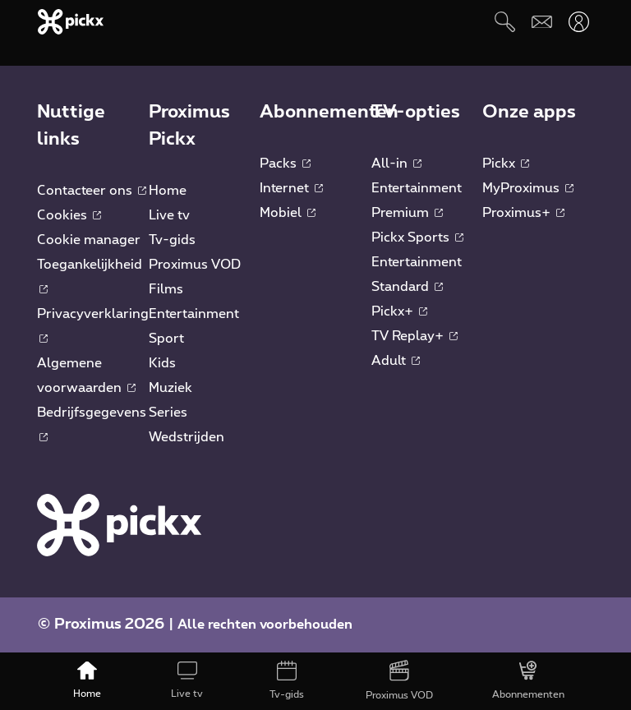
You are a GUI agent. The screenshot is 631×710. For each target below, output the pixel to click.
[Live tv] (187, 681)
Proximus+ (523, 212)
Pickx (505, 163)
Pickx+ (399, 311)
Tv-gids (172, 240)
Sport (166, 338)
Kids (162, 363)
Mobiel (288, 212)
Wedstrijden (186, 437)
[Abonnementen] (528, 681)
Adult (395, 360)
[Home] (87, 681)
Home (168, 190)
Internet (291, 188)
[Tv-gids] (286, 681)
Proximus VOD (195, 264)
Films (166, 289)
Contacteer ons (91, 190)
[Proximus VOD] (400, 681)
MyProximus (527, 188)
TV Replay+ (414, 336)
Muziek (170, 387)
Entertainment (194, 313)
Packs (285, 163)
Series (168, 412)
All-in (396, 163)
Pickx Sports (417, 237)
